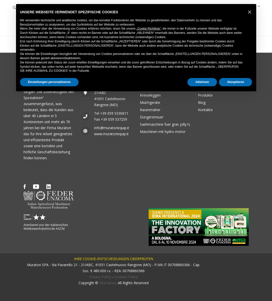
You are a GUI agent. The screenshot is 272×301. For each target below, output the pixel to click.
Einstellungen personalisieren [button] (49, 82)
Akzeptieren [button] (235, 82)
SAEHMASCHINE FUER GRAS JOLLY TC (165, 124)
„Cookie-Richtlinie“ (148, 28)
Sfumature (107, 282)
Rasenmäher (150, 109)
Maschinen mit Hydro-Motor (162, 131)
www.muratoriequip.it (111, 133)
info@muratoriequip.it (111, 127)
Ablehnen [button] (202, 82)
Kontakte (205, 109)
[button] (250, 12)
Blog (201, 102)
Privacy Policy (100, 276)
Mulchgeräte (150, 102)
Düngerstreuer (151, 117)
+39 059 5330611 (114, 113)
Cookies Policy (126, 276)
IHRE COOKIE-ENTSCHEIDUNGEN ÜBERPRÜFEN (113, 258)
